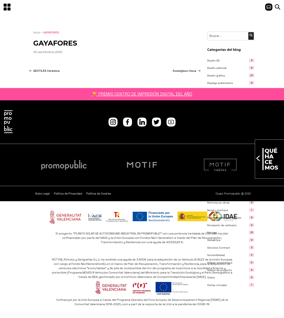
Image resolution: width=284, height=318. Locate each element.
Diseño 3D (213, 60)
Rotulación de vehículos (222, 225)
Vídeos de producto (219, 270)
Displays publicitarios (220, 83)
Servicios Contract (218, 247)
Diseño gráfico (216, 75)
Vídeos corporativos (219, 262)
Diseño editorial (216, 68)
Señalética (213, 240)
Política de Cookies (98, 193)
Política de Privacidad (68, 193)
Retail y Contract (217, 210)
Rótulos (212, 232)
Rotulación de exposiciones (224, 217)
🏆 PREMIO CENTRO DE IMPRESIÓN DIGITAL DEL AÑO (142, 94)
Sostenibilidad (216, 255)
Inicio (36, 32)
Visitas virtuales (217, 285)
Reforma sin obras (218, 202)
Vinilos (211, 277)
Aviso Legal (42, 193)
